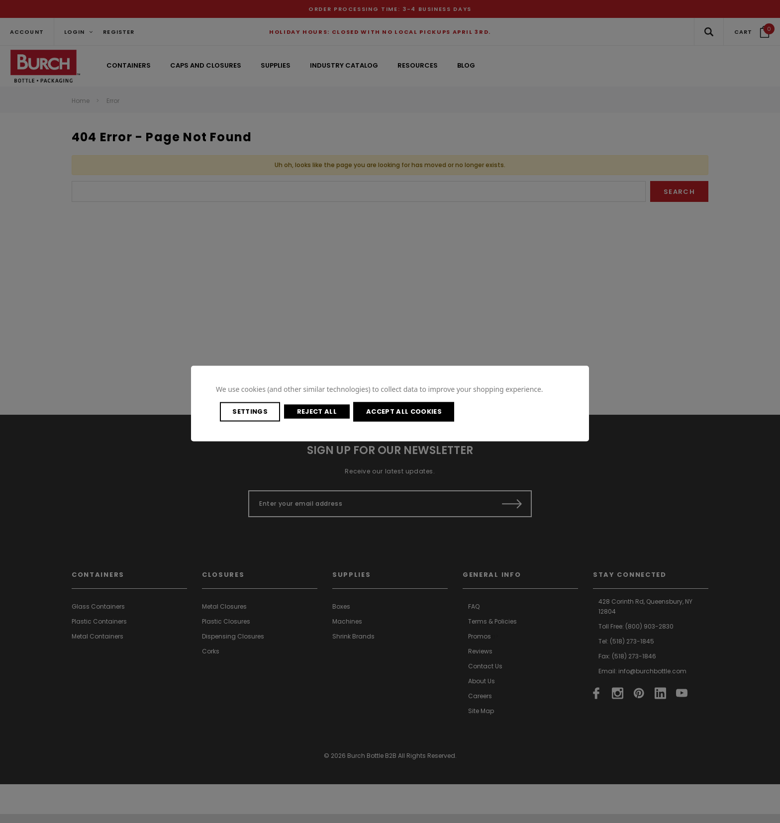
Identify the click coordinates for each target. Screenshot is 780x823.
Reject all (377, 411)
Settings (273, 411)
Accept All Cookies (503, 411)
